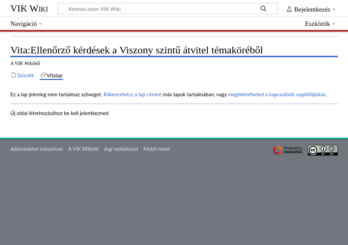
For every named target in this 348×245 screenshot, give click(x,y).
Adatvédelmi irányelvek (36, 149)
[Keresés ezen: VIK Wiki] (168, 8)
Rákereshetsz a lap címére (133, 94)
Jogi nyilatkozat (121, 149)
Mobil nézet (156, 149)
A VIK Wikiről (83, 149)
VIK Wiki (29, 8)
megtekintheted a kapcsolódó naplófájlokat (276, 94)
